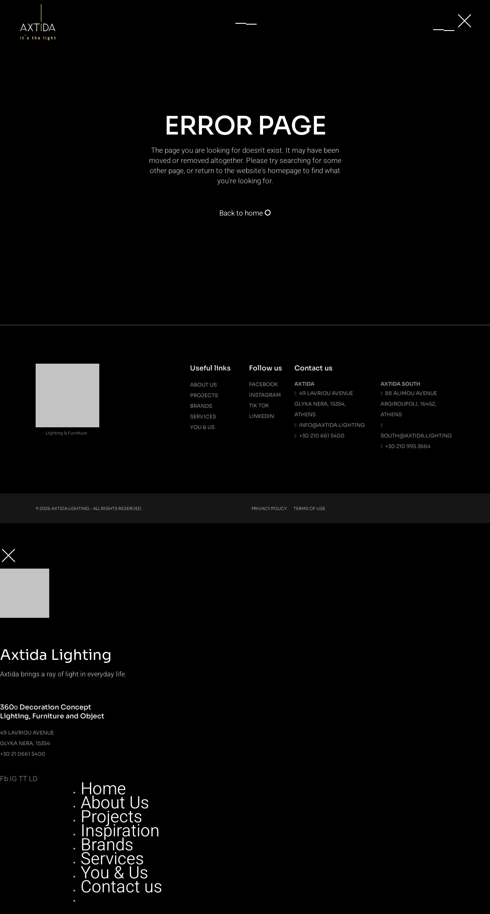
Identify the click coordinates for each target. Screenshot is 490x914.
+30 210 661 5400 (319, 435)
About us (203, 384)
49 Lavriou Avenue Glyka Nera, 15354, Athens (323, 404)
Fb (4, 779)
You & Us (202, 427)
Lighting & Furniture (66, 433)
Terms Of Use (309, 508)
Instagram (265, 395)
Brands (201, 406)
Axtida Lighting (70, 508)
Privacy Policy (269, 508)
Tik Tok (259, 405)
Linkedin (261, 416)
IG (13, 779)
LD (33, 779)
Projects (204, 395)
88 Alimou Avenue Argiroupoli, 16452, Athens (409, 404)
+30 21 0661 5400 (22, 754)
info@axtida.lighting (329, 425)
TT (23, 779)
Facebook (263, 384)
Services (203, 416)
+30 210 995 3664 (405, 446)
